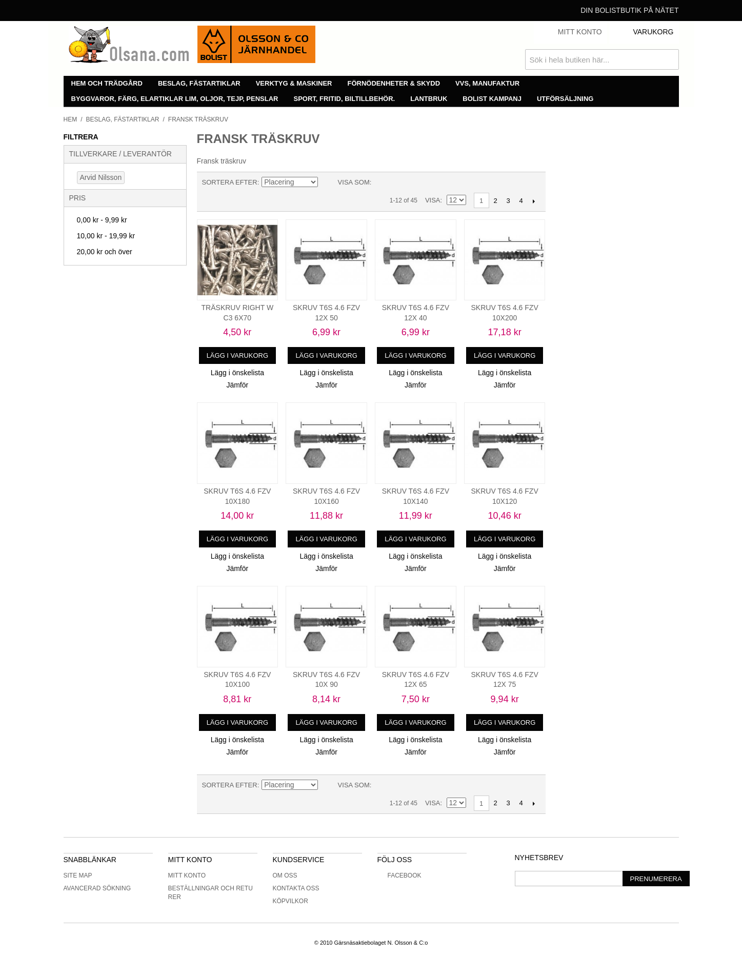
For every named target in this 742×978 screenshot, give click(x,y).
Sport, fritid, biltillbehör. (344, 99)
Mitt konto (187, 875)
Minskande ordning (327, 182)
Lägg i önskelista (237, 373)
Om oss (285, 875)
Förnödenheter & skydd (394, 83)
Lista (399, 182)
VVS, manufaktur (487, 83)
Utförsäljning (565, 99)
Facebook (399, 875)
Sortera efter (229, 182)
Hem (70, 119)
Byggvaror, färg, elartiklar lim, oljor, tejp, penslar (174, 99)
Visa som (354, 182)
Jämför (237, 385)
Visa (432, 200)
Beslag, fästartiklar (199, 83)
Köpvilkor (290, 901)
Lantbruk (428, 99)
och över (104, 252)
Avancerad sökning (97, 888)
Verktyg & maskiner (294, 83)
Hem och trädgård (107, 83)
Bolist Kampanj (492, 99)
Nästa (534, 201)
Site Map (78, 875)
